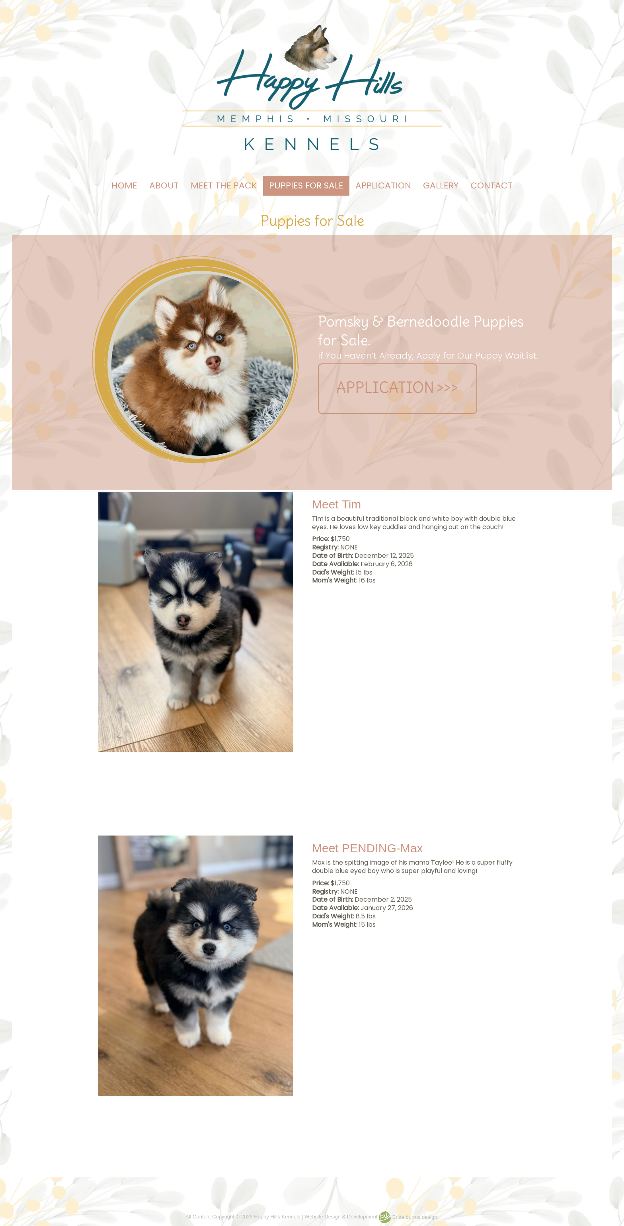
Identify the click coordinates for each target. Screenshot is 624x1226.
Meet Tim (336, 504)
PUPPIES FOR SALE (306, 185)
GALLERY (440, 185)
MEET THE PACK (224, 185)
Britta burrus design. (409, 1217)
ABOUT (164, 185)
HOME (124, 185)
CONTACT (491, 185)
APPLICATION (383, 185)
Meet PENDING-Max (367, 848)
